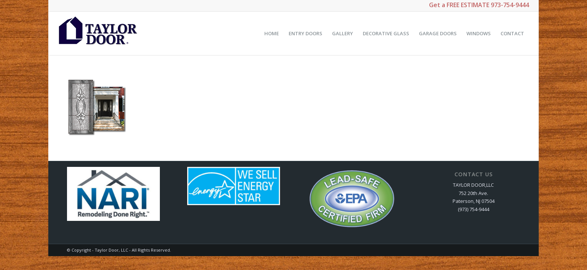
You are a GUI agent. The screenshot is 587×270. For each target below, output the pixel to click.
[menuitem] (271, 33)
